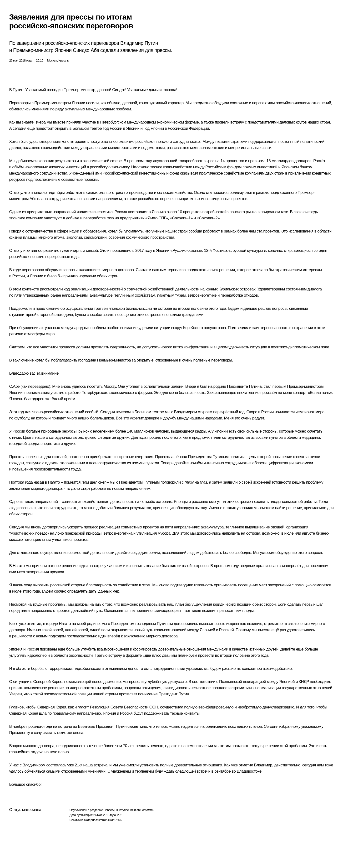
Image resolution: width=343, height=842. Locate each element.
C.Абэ (14, 386)
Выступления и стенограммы (135, 810)
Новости (108, 810)
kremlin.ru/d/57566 (109, 820)
